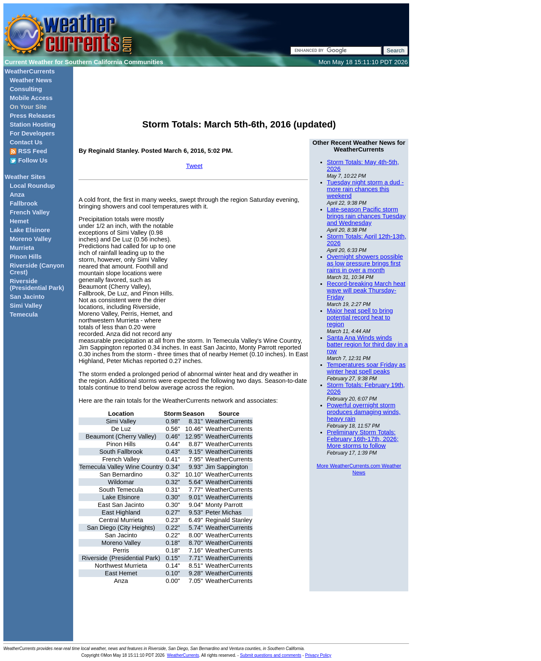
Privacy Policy (318, 655)
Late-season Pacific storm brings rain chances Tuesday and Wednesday (366, 216)
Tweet (194, 166)
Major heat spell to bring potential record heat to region (360, 317)
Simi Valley (26, 305)
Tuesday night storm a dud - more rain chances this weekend (365, 189)
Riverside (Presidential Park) (37, 284)
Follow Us (28, 160)
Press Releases (32, 115)
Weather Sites (25, 176)
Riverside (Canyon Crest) (37, 269)
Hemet (19, 221)
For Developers (32, 133)
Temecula (24, 314)
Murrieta (22, 247)
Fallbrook (24, 203)
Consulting (26, 89)
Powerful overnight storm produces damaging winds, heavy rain (363, 412)
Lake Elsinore (30, 230)
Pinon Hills (26, 256)
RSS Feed (28, 151)
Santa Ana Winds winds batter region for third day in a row (367, 344)
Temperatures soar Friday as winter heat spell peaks (366, 368)
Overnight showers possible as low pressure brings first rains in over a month (365, 263)
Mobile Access (31, 98)
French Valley (30, 212)
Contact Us (26, 142)
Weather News (31, 80)
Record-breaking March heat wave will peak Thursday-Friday (366, 290)
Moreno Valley (31, 239)
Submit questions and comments (270, 655)
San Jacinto (27, 296)
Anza (17, 194)
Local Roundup (32, 185)
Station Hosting (32, 124)
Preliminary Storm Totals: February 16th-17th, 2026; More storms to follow (362, 439)
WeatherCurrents (30, 71)
